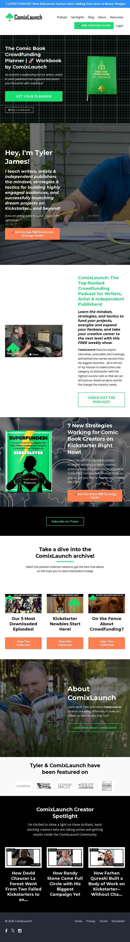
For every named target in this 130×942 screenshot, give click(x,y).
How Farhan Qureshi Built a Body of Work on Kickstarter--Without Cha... (106, 884)
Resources (116, 17)
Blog (91, 17)
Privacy (90, 921)
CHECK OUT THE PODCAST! (101, 399)
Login (119, 26)
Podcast (62, 17)
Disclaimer (118, 921)
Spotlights (77, 17)
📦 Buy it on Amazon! (19, 109)
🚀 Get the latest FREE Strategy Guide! (94, 495)
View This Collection (23, 643)
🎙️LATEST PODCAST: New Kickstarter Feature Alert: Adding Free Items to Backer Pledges (65, 4)
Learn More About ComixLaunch (94, 727)
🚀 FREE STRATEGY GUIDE (94, 25)
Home (78, 921)
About (102, 17)
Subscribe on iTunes (65, 521)
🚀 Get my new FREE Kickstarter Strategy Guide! (32, 233)
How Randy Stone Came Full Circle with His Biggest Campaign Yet (65, 884)
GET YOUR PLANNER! (34, 96)
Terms (103, 921)
